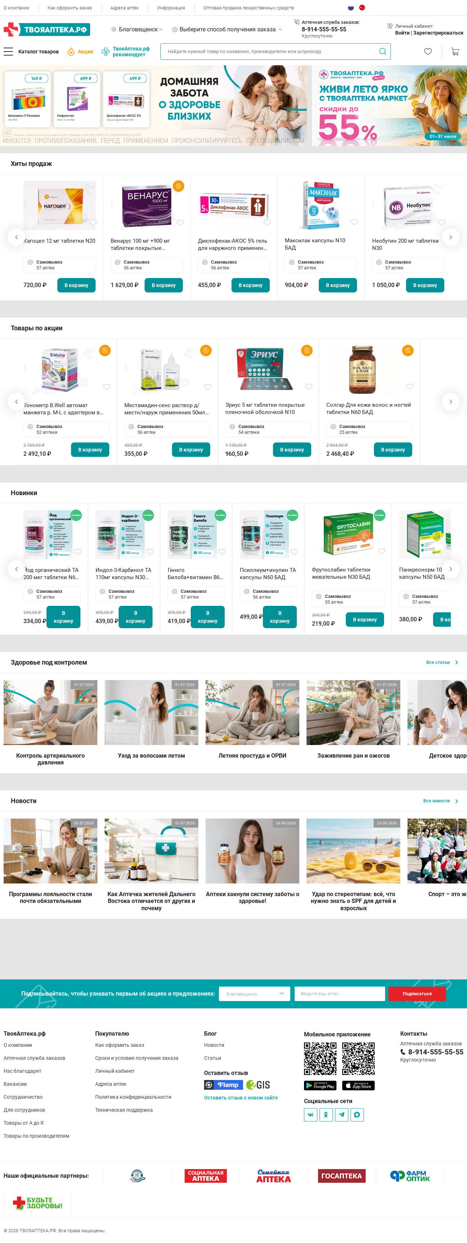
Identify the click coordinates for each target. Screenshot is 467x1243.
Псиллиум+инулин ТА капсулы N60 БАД (268, 574)
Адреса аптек (124, 7)
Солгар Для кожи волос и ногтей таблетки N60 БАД (368, 408)
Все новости (440, 800)
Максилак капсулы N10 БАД (315, 244)
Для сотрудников (24, 1110)
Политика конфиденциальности (133, 1097)
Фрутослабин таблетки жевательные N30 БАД (341, 573)
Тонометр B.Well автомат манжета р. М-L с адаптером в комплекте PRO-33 (61, 409)
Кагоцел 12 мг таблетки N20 (59, 241)
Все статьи (442, 662)
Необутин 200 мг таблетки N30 (405, 244)
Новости (214, 1045)
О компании (16, 7)
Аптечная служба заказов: (331, 22)
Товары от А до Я (24, 1123)
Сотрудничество (23, 1097)
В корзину (76, 285)
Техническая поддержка (124, 1110)
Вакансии (15, 1084)
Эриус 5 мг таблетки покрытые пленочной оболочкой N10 (265, 408)
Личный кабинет (115, 1071)
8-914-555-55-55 (324, 29)
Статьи (212, 1058)
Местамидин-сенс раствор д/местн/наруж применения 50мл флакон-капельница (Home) (164, 409)
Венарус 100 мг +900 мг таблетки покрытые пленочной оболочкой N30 (145, 245)
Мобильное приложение (337, 1034)
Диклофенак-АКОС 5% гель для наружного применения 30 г (233, 245)
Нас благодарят (22, 1071)
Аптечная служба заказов (34, 1058)
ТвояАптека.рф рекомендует (126, 51)
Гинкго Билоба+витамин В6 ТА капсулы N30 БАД (194, 574)
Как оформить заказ (70, 7)
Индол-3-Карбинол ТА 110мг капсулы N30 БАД (123, 574)
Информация (171, 7)
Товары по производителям (36, 1136)
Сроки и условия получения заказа (137, 1058)
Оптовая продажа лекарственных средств (248, 7)
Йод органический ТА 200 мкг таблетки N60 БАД (51, 574)
